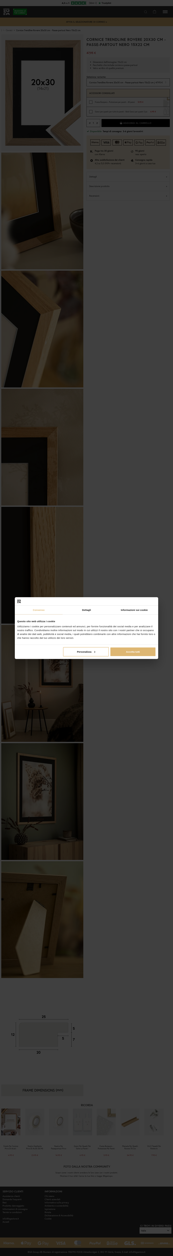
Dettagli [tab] (86, 610)
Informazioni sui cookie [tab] (134, 610)
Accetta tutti (133, 651)
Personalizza (86, 651)
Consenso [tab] (38, 610)
